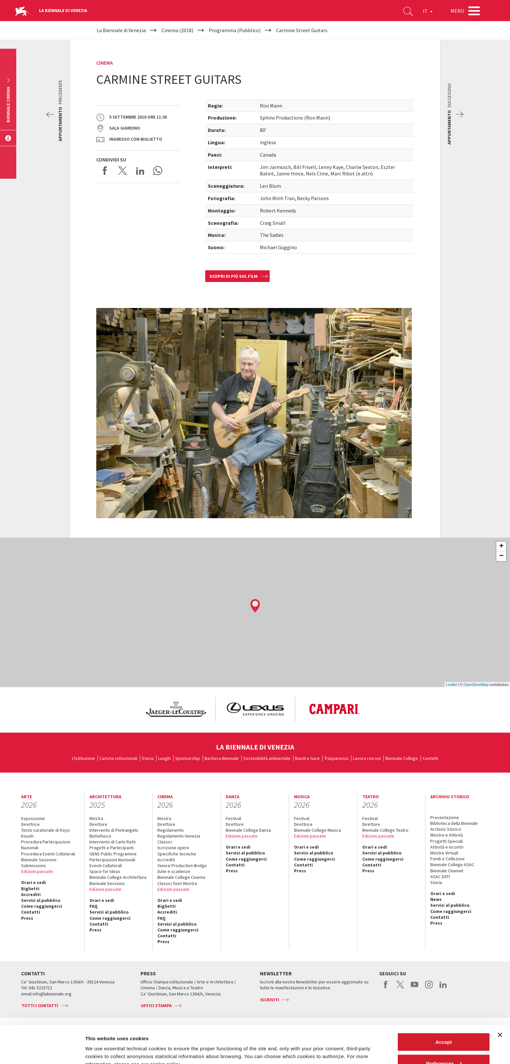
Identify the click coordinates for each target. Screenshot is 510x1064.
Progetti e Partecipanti (111, 848)
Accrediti (31, 894)
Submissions (33, 865)
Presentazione (444, 817)
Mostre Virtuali (444, 853)
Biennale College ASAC (452, 864)
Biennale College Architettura (117, 877)
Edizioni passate (37, 871)
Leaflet (451, 684)
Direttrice (30, 824)
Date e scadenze (173, 871)
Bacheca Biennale (222, 758)
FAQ (93, 906)
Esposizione (33, 818)
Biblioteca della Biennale (454, 823)
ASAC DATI (440, 876)
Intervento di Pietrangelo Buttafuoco (113, 833)
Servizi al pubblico (40, 900)
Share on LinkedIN (140, 170)
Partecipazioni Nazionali (112, 860)
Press (27, 918)
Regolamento (170, 830)
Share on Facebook (105, 170)
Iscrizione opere (173, 848)
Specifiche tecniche (176, 854)
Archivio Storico (445, 829)
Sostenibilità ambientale (266, 758)
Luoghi (164, 758)
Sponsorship (187, 758)
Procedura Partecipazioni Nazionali (45, 845)
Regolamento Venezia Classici (178, 839)
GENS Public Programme (113, 854)
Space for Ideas (104, 871)
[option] (175, 709)
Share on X (122, 170)
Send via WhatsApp (158, 170)
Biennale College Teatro (385, 830)
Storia (148, 758)
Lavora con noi (367, 758)
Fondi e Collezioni (447, 859)
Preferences (444, 1025)
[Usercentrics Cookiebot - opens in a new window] (42, 1051)
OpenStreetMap (476, 684)
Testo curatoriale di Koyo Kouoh (45, 833)
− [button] (501, 556)
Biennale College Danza (248, 830)
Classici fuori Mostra (177, 883)
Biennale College (401, 758)
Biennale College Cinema (181, 877)
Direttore (98, 824)
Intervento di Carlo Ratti (112, 842)
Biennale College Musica (317, 830)
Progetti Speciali (446, 841)
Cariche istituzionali (118, 758)
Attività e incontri (446, 847)
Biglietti (30, 888)
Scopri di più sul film (233, 276)
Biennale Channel (446, 871)
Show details (100, 1044)
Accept (444, 1004)
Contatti (430, 758)
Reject (443, 1046)
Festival (233, 818)
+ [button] (501, 546)
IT (428, 11)
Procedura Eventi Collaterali (48, 854)
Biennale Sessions (39, 860)
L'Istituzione (83, 758)
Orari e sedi (33, 882)
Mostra (96, 818)
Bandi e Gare (307, 758)
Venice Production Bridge (182, 865)
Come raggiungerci (41, 906)
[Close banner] (500, 997)
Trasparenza (336, 758)
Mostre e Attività (446, 835)
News (436, 899)
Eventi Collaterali (105, 865)
